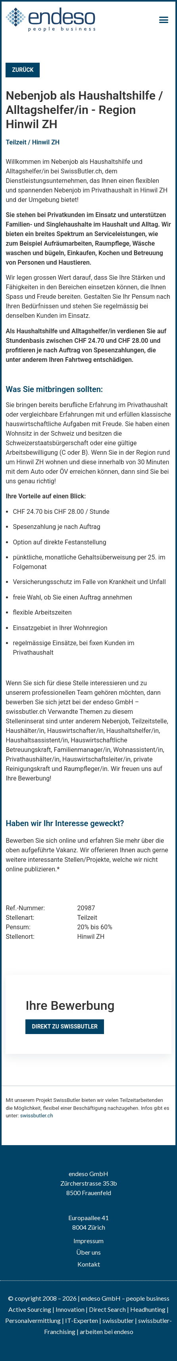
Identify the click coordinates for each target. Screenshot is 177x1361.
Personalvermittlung (33, 1320)
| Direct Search (106, 1309)
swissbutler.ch (36, 1116)
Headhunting (147, 1309)
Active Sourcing (30, 1309)
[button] (163, 19)
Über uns (88, 1252)
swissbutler (118, 1320)
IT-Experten (81, 1320)
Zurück (22, 70)
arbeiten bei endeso (106, 1331)
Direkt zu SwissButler (64, 1026)
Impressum (88, 1240)
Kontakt (88, 1264)
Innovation (70, 1309)
